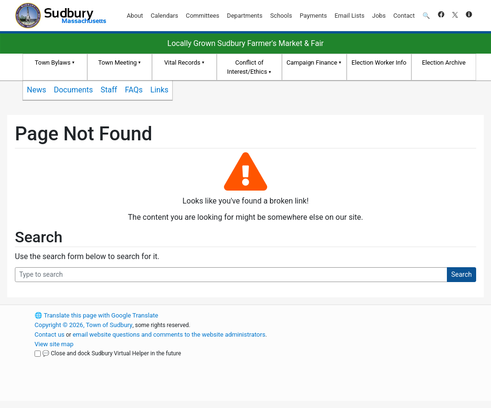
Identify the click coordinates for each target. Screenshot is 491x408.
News (36, 89)
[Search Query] (231, 274)
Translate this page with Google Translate (96, 315)
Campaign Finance (311, 62)
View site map (54, 344)
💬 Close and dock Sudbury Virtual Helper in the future (111, 353)
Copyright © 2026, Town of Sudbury (83, 325)
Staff (109, 89)
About (135, 15)
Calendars (164, 15)
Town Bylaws (53, 62)
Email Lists (349, 15)
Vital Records (182, 62)
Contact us (50, 334)
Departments (244, 15)
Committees (203, 15)
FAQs (133, 89)
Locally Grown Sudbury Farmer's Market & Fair (245, 43)
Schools (281, 15)
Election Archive (444, 62)
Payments (313, 15)
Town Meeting (117, 62)
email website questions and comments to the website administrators (168, 334)
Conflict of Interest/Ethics (247, 67)
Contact (404, 15)
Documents (73, 89)
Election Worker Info (378, 62)
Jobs (379, 15)
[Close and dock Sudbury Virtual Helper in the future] (38, 354)
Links (160, 89)
